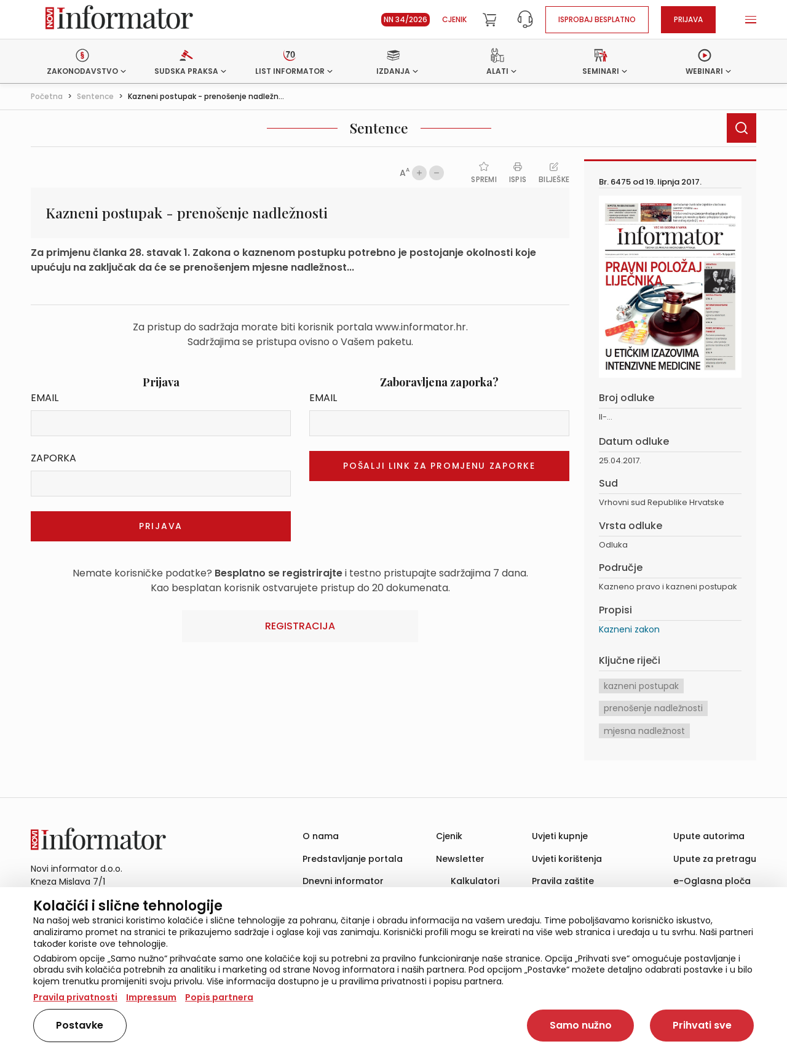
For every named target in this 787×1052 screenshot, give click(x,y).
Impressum (151, 997)
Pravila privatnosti (75, 997)
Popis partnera (219, 997)
